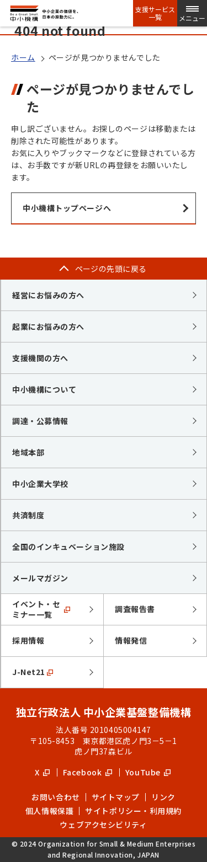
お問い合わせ (55, 797)
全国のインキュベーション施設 (68, 546)
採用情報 (28, 640)
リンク (163, 797)
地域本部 (28, 452)
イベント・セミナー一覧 (41, 609)
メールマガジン (40, 577)
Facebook (87, 772)
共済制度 (28, 515)
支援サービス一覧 (155, 13)
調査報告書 (135, 608)
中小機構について (44, 389)
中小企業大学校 (40, 483)
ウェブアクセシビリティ (103, 824)
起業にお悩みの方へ (48, 326)
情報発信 (131, 640)
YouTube (148, 772)
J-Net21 (32, 671)
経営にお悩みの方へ (48, 295)
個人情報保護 (49, 811)
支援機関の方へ (40, 357)
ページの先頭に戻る (111, 268)
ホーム (23, 57)
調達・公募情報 (40, 420)
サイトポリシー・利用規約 (133, 811)
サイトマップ (116, 797)
